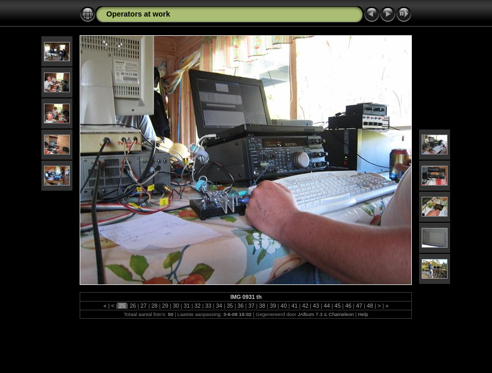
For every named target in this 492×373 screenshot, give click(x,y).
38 (262, 306)
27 (143, 306)
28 (154, 306)
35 (229, 306)
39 (273, 306)
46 (348, 306)
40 (283, 306)
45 (337, 306)
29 (165, 306)
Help (363, 314)
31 (186, 306)
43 (316, 306)
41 (294, 306)
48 (370, 306)
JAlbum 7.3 (309, 314)
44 (327, 306)
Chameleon (341, 314)
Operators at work (138, 14)
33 (208, 306)
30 (176, 306)
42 (305, 306)
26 (133, 306)
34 (218, 306)
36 (240, 306)
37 (251, 306)
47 (359, 306)
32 (197, 306)
